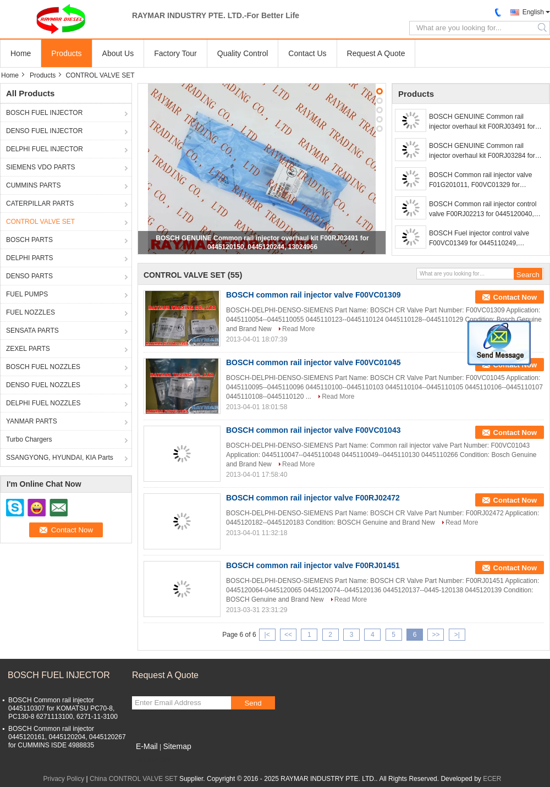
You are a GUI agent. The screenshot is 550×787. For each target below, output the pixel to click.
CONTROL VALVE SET (40, 221)
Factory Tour (175, 53)
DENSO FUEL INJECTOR (44, 131)
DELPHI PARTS (29, 258)
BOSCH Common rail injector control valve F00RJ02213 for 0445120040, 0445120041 (482, 209)
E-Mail (147, 746)
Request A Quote (376, 53)
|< (267, 635)
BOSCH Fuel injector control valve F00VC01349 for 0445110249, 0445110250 (479, 238)
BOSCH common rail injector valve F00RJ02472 (313, 497)
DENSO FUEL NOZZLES (43, 385)
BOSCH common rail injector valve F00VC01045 (313, 362)
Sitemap (177, 746)
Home (20, 53)
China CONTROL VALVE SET (134, 779)
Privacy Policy (64, 779)
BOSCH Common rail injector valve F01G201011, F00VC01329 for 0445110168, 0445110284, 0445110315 (480, 180)
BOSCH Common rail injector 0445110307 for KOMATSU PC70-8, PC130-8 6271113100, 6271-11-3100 (63, 708)
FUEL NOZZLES (30, 312)
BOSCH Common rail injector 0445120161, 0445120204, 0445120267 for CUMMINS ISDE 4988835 (67, 737)
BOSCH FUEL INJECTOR (44, 113)
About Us (118, 53)
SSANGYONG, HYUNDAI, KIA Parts (59, 457)
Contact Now (515, 297)
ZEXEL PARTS (28, 349)
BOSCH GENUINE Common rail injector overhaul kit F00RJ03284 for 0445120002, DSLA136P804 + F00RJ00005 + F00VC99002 (482, 151)
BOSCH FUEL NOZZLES (43, 367)
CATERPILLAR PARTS (40, 203)
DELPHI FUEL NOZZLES (43, 403)
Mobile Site (151, 760)
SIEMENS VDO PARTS (40, 167)
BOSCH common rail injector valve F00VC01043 (313, 430)
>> (435, 635)
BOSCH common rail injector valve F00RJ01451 (313, 565)
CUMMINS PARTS (33, 185)
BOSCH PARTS (29, 240)
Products (66, 53)
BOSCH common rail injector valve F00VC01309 (313, 294)
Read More (298, 329)
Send (252, 703)
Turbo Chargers (29, 439)
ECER (492, 779)
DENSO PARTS (29, 276)
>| (457, 635)
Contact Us (307, 53)
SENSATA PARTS (32, 330)
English (533, 12)
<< (288, 635)
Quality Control (242, 53)
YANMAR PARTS (31, 421)
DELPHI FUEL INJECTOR (44, 149)
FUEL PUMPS (27, 294)
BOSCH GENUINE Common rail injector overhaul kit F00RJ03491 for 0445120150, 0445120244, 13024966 (484, 122)
